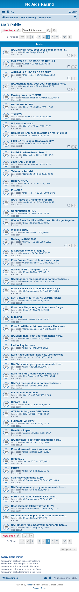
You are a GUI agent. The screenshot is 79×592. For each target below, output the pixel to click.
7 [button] (57, 37)
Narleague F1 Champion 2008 (29, 269)
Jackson (27, 357)
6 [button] (52, 37)
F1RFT (15, 468)
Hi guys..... (17, 458)
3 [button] (39, 37)
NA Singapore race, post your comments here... (40, 279)
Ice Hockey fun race (23, 345)
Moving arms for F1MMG (26, 95)
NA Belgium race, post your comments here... (39, 487)
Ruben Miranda (30, 98)
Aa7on (26, 64)
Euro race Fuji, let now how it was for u (35, 373)
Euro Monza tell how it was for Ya (31, 449)
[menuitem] (10, 11)
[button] (22, 37)
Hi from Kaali (19, 402)
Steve (26, 404)
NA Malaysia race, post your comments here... (39, 49)
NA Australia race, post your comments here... (39, 83)
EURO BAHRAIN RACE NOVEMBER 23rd (36, 297)
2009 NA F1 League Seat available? (32, 141)
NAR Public (11, 25)
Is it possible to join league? (28, 250)
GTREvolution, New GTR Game (30, 411)
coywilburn (28, 86)
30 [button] (64, 37)
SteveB (26, 116)
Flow (25, 52)
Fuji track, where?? (22, 420)
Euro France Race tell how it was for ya (35, 260)
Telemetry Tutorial (22, 171)
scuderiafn (28, 202)
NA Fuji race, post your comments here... (36, 383)
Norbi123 (27, 107)
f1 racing (16, 316)
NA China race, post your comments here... (37, 364)
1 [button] (32, 37)
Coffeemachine (30, 263)
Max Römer (28, 75)
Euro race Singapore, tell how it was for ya (37, 307)
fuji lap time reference (24, 392)
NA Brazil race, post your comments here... (37, 335)
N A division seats (22, 123)
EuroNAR (17, 190)
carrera (26, 433)
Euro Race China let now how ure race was (37, 354)
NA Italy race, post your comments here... (36, 439)
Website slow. (19, 229)
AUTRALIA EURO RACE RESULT (31, 72)
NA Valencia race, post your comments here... (39, 515)
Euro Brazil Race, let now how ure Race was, (38, 326)
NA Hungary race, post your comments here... (39, 524)
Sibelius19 (28, 155)
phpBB (29, 585)
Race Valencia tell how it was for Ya (32, 506)
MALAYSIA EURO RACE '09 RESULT (33, 61)
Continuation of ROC (23, 210)
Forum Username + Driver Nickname (33, 496)
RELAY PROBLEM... (23, 104)
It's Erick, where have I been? (29, 152)
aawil (25, 367)
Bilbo (25, 135)
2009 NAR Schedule (23, 161)
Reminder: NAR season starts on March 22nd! (39, 132)
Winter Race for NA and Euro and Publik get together (43, 220)
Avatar (26, 253)
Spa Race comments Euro (27, 477)
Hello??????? (19, 180)
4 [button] (43, 37)
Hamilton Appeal (21, 430)
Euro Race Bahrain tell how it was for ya (35, 288)
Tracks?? (16, 114)
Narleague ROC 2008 (23, 239)
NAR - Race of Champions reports (32, 199)
